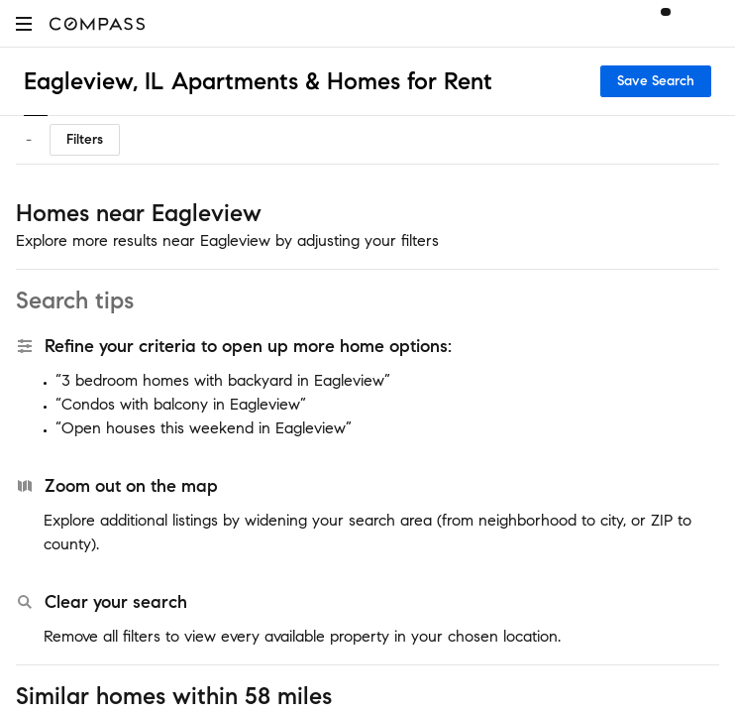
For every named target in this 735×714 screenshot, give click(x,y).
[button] (24, 23)
